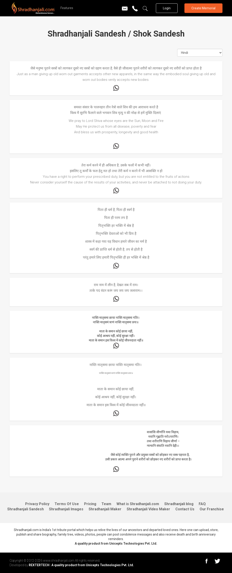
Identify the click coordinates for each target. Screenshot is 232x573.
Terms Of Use (67, 504)
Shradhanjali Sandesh (25, 509)
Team (106, 504)
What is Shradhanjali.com (137, 504)
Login (167, 8)
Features (66, 8)
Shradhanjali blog (178, 504)
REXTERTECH (39, 565)
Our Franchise (212, 509)
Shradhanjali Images (66, 509)
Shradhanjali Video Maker (148, 509)
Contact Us (184, 509)
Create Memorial (203, 8)
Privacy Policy (37, 504)
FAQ (202, 504)
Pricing (90, 504)
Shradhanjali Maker (105, 509)
